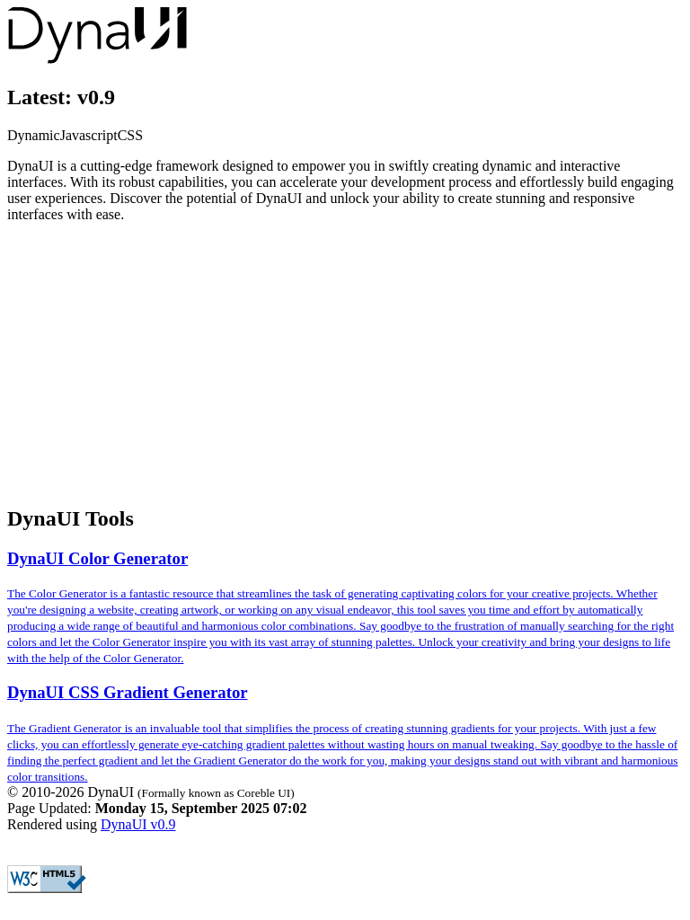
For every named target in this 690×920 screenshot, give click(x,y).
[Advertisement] (345, 363)
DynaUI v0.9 (138, 824)
